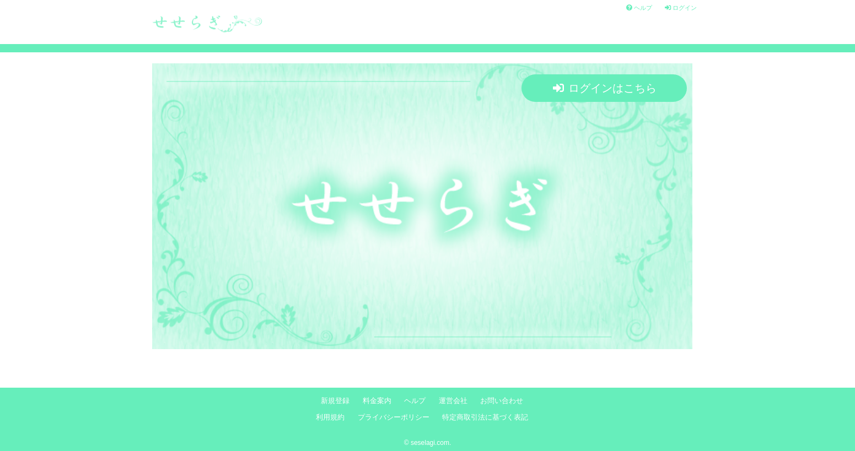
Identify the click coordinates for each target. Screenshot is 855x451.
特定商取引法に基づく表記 (485, 417)
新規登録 (335, 401)
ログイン (681, 7)
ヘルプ (639, 7)
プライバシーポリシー (393, 417)
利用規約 (330, 417)
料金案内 (377, 401)
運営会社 (453, 401)
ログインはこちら (605, 88)
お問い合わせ (501, 401)
